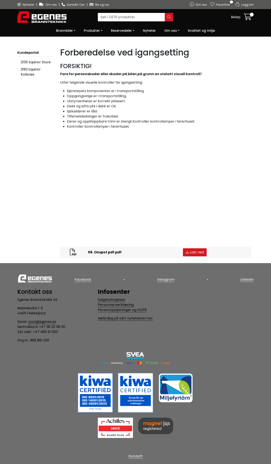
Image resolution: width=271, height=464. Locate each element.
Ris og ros (99, 5)
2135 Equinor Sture (36, 62)
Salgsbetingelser (112, 299)
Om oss (48, 5)
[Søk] (131, 17)
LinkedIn (247, 279)
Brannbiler (64, 30)
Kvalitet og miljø (201, 30)
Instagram (165, 279)
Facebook (83, 279)
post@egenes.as (42, 321)
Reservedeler (121, 30)
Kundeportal (28, 52)
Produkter (92, 30)
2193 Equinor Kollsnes (31, 72)
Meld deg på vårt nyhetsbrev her (125, 318)
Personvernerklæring (116, 304)
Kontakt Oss (74, 5)
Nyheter (26, 5)
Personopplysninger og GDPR (122, 309)
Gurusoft (135, 456)
